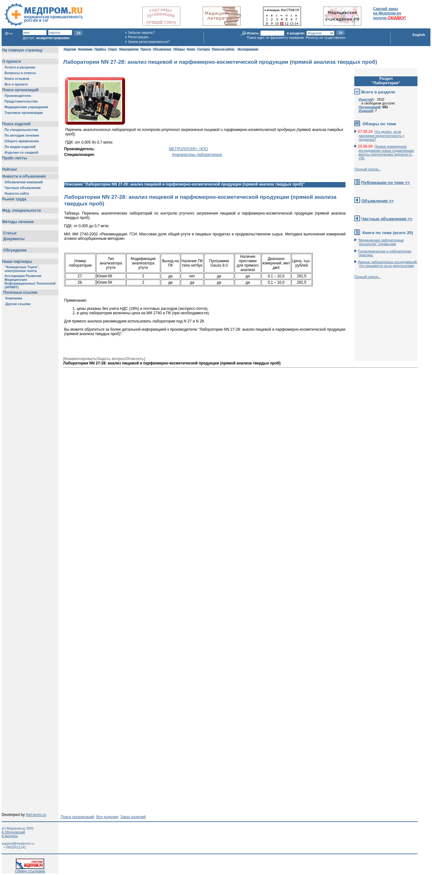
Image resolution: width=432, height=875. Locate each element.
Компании (85, 49)
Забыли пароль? (141, 32)
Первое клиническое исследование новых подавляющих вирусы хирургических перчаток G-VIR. (386, 152)
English (418, 35)
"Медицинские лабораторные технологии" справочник (381, 242)
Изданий (366, 111)
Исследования (248, 49)
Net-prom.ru (36, 815)
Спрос (112, 49)
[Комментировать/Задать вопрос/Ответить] (104, 359)
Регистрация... (139, 37)
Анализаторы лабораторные (197, 154)
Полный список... (367, 169)
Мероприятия (129, 49)
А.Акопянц (10, 836)
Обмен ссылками (30, 869)
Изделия (69, 49)
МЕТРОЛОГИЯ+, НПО (188, 149)
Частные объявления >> (386, 218)
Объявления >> (377, 200)
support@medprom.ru (18, 843)
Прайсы (100, 49)
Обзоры (179, 49)
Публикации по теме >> (385, 182)
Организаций (370, 107)
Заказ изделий (133, 817)
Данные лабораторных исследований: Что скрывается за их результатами (387, 264)
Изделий (366, 99)
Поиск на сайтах (223, 49)
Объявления (161, 49)
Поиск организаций (77, 817)
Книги (190, 49)
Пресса (145, 49)
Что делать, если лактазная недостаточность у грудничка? (381, 135)
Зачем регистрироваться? (149, 42)
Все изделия (107, 817)
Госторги (203, 49)
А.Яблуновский (13, 832)
